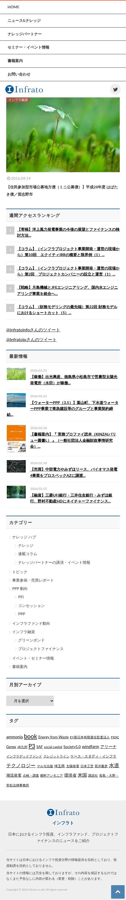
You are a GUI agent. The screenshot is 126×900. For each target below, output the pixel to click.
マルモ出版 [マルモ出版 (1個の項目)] (45, 766)
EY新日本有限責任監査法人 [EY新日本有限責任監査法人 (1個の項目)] (89, 737)
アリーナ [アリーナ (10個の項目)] (108, 746)
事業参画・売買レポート (33, 580)
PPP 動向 (19, 588)
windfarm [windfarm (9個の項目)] (90, 746)
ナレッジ (25, 545)
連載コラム (27, 553)
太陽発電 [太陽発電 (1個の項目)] (72, 766)
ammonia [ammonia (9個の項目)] (14, 736)
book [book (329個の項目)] (30, 736)
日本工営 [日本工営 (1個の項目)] (86, 766)
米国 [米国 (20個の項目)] (82, 775)
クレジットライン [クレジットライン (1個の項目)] (56, 756)
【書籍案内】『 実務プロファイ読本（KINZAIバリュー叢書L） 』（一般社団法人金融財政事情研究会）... (73, 440)
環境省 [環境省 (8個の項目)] (70, 775)
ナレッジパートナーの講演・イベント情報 (54, 562)
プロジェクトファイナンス (41, 648)
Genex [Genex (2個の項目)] (11, 747)
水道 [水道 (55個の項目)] (114, 765)
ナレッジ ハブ (24, 537)
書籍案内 (19, 666)
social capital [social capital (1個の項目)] (53, 747)
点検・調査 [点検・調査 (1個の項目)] (31, 775)
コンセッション (31, 605)
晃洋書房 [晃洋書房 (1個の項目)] (101, 766)
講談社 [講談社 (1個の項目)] (93, 775)
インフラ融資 (23, 631)
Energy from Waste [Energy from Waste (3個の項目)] (53, 737)
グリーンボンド (31, 640)
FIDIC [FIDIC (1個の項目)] (115, 737)
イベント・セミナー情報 (33, 658)
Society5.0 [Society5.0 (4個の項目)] (72, 746)
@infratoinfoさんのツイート (33, 329)
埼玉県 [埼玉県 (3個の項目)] (59, 766)
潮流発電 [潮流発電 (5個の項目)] (13, 775)
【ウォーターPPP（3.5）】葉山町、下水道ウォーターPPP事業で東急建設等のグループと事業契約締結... (62, 408)
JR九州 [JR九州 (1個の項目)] (22, 747)
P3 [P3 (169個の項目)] (31, 746)
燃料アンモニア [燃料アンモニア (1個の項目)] (51, 775)
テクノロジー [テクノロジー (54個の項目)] (20, 765)
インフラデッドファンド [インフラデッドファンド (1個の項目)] (24, 756)
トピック (19, 571)
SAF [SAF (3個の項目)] (39, 747)
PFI (21, 597)
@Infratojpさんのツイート (31, 339)
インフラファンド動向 (31, 623)
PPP (21, 614)
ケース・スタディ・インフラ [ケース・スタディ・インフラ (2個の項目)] (93, 756)
